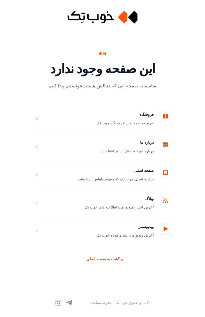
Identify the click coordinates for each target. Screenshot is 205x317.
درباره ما (147, 142)
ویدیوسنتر (146, 226)
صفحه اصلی (144, 170)
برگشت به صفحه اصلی (102, 258)
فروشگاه (147, 114)
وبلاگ (149, 198)
